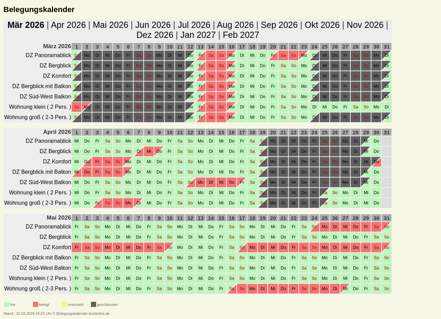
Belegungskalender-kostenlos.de (83, 313)
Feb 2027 (241, 35)
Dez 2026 (154, 35)
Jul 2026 (194, 25)
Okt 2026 (322, 25)
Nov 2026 (365, 25)
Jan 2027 (198, 35)
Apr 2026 (68, 25)
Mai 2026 (111, 25)
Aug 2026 (235, 25)
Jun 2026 (153, 25)
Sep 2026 (279, 25)
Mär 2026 (26, 25)
